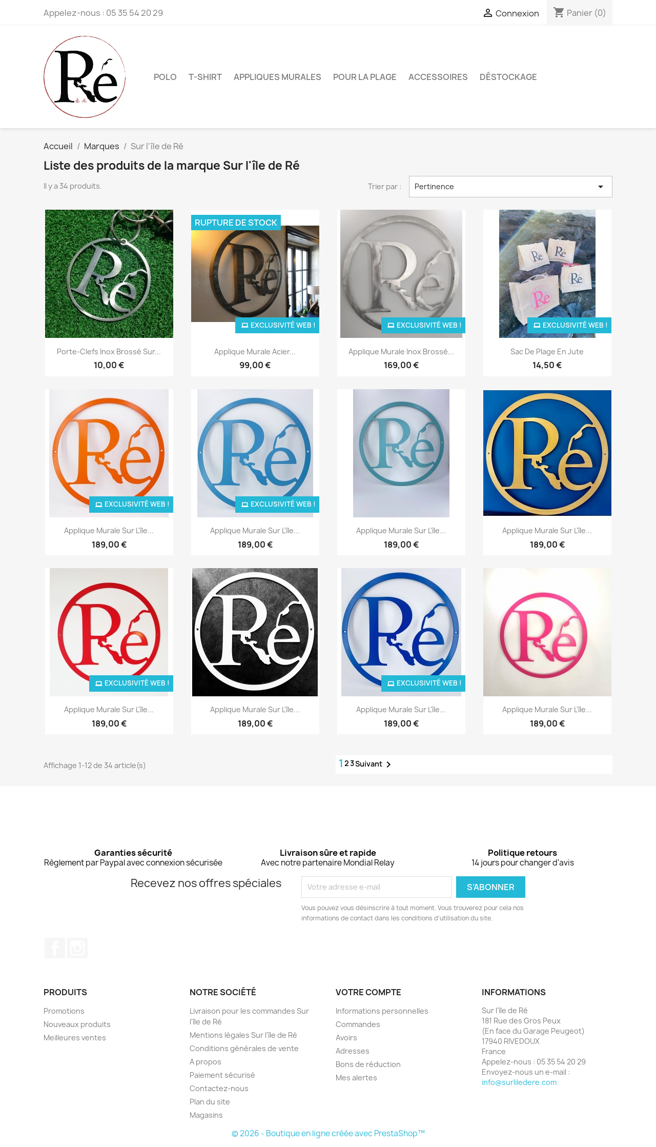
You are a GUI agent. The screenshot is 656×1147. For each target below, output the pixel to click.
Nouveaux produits (77, 1024)
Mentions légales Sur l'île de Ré (243, 1035)
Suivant (375, 764)
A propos (205, 1061)
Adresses (353, 1051)
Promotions (64, 1011)
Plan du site (210, 1101)
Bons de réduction (368, 1064)
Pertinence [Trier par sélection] (511, 186)
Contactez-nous (219, 1088)
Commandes (358, 1024)
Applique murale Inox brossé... (401, 351)
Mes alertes (356, 1077)
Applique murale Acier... (255, 351)
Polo (165, 77)
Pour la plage (365, 77)
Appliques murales (277, 77)
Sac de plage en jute (547, 351)
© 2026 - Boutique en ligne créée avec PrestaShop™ (328, 1133)
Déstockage (508, 77)
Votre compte (368, 992)
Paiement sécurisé (222, 1075)
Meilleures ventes (75, 1037)
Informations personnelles (382, 1011)
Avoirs (346, 1037)
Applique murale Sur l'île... (109, 530)
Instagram (77, 948)
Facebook (55, 948)
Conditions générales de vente (244, 1048)
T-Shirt (205, 77)
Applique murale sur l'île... (401, 530)
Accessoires (438, 77)
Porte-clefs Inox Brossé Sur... (109, 351)
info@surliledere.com (519, 1082)
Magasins (206, 1115)
